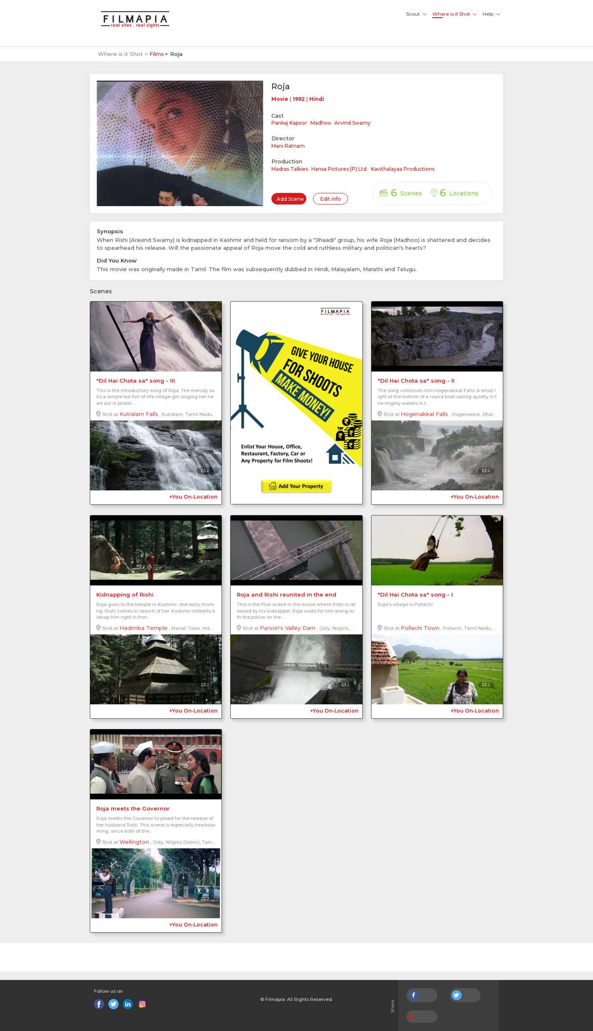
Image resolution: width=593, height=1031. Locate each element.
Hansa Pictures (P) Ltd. (339, 169)
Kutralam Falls (138, 414)
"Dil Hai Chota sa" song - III (135, 380)
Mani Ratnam (288, 146)
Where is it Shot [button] (451, 14)
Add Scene (290, 199)
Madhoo (321, 123)
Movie (279, 99)
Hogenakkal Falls (424, 414)
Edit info (330, 199)
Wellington (134, 841)
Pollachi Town (420, 628)
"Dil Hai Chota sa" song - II (416, 380)
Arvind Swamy (352, 123)
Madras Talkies (289, 169)
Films (156, 54)
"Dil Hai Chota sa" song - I (415, 594)
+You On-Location (193, 497)
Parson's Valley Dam (287, 628)
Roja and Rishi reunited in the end (286, 594)
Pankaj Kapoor (289, 123)
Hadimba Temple (143, 628)
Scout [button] (413, 14)
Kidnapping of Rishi (125, 594)
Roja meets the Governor (133, 808)
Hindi (316, 99)
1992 (299, 99)
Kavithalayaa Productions (402, 169)
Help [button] (488, 14)
